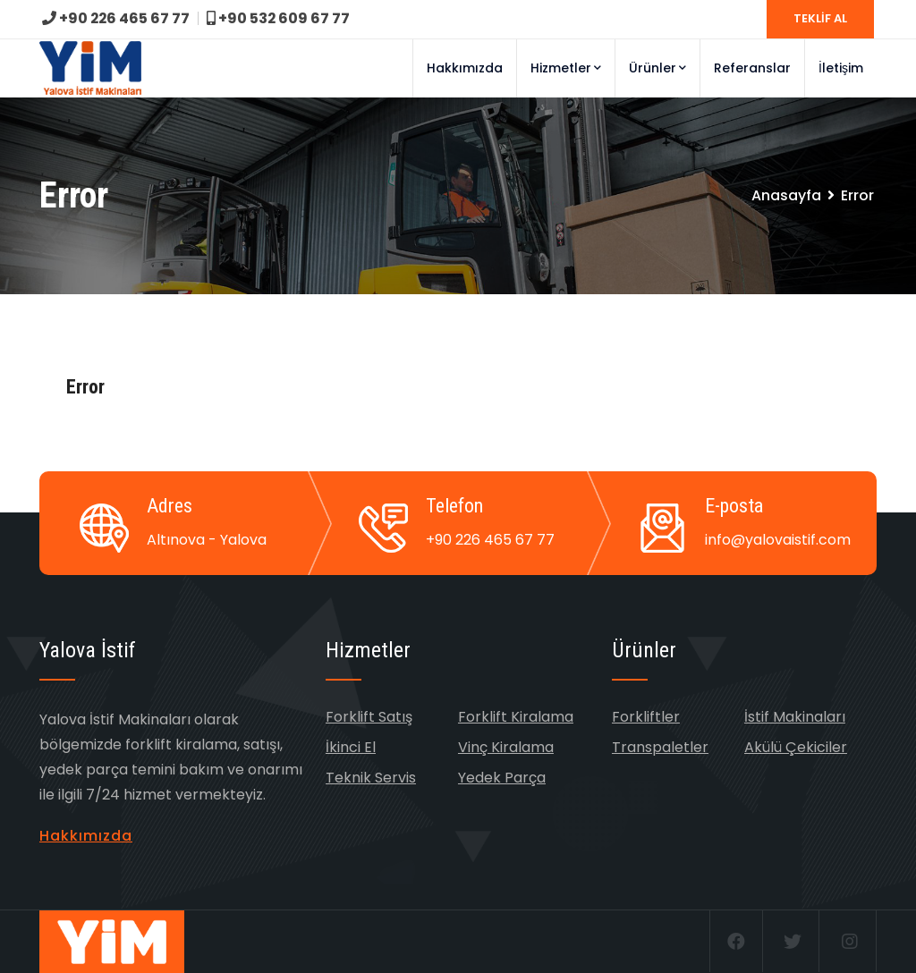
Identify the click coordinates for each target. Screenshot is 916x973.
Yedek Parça (502, 777)
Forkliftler (646, 716)
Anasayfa (786, 195)
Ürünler (657, 68)
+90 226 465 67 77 (116, 18)
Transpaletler (660, 747)
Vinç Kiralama (506, 747)
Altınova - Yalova (207, 539)
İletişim (840, 68)
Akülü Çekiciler (795, 747)
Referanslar (752, 68)
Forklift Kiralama (515, 716)
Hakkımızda (465, 68)
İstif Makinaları (794, 716)
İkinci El (351, 747)
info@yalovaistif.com (778, 539)
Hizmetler (565, 68)
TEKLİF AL (820, 18)
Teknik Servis (371, 777)
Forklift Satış (369, 716)
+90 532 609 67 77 (280, 18)
